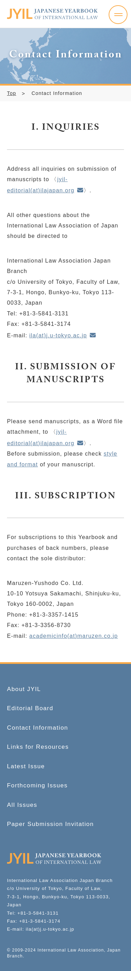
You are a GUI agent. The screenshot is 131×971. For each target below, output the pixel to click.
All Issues (22, 805)
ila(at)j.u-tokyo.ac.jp (58, 335)
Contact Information (37, 727)
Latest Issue (26, 766)
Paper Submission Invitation (50, 824)
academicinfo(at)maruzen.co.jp (73, 636)
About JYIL (24, 689)
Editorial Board (30, 708)
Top (11, 93)
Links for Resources (38, 747)
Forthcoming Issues (37, 785)
